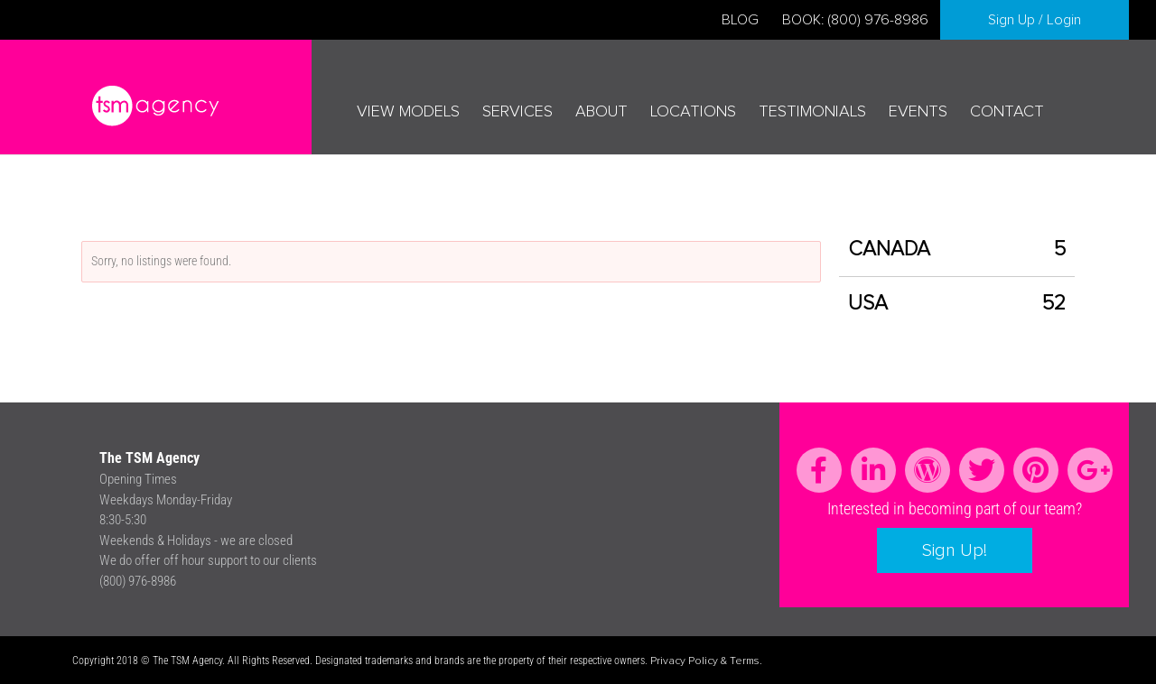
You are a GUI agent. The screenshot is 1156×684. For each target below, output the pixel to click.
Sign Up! (954, 550)
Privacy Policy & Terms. (706, 661)
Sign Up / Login (1034, 20)
